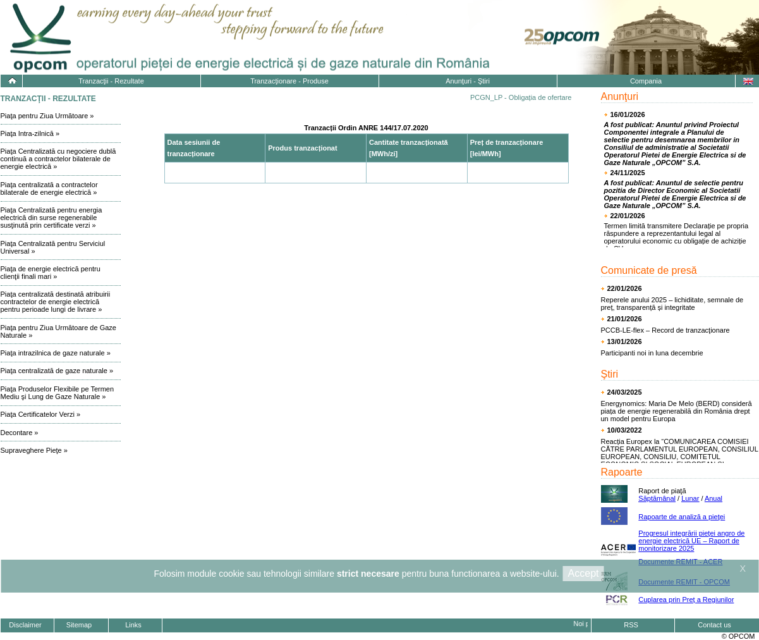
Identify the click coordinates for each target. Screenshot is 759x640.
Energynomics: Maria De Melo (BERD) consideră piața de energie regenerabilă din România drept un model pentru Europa (676, 411)
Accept (583, 573)
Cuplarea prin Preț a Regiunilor (686, 599)
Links (133, 625)
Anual (713, 498)
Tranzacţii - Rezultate (111, 81)
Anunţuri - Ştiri (468, 81)
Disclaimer (25, 625)
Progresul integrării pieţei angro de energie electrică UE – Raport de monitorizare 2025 (691, 540)
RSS (631, 625)
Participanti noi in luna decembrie (652, 353)
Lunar (690, 498)
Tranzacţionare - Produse (289, 81)
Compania (646, 81)
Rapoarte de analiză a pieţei (681, 516)
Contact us (714, 625)
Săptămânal (657, 498)
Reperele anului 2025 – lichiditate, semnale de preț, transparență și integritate (672, 303)
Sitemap (79, 625)
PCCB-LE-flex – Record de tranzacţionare (665, 330)
